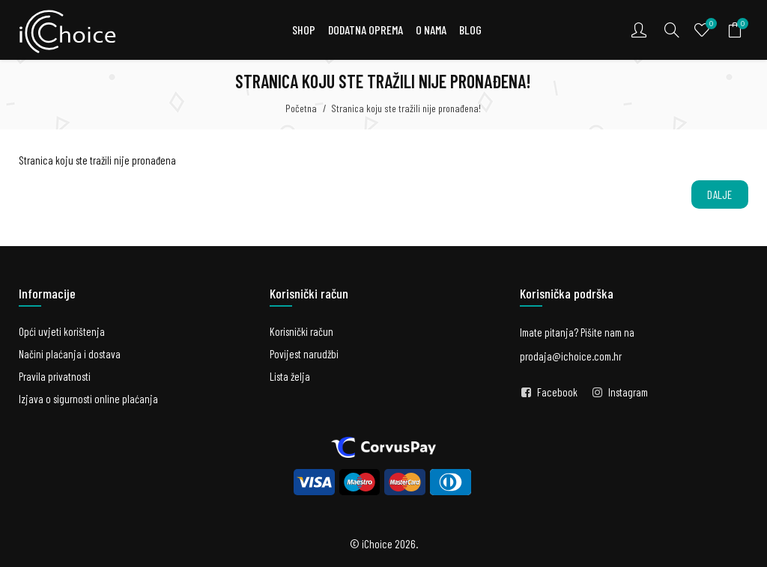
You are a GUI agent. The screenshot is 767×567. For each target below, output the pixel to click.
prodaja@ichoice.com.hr (571, 356)
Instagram (628, 392)
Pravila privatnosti (55, 376)
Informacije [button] (47, 293)
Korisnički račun (301, 331)
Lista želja (290, 376)
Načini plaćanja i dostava (70, 354)
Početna (301, 108)
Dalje (720, 194)
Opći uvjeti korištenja (62, 331)
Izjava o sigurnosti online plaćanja (88, 398)
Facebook (557, 392)
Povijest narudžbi (304, 354)
